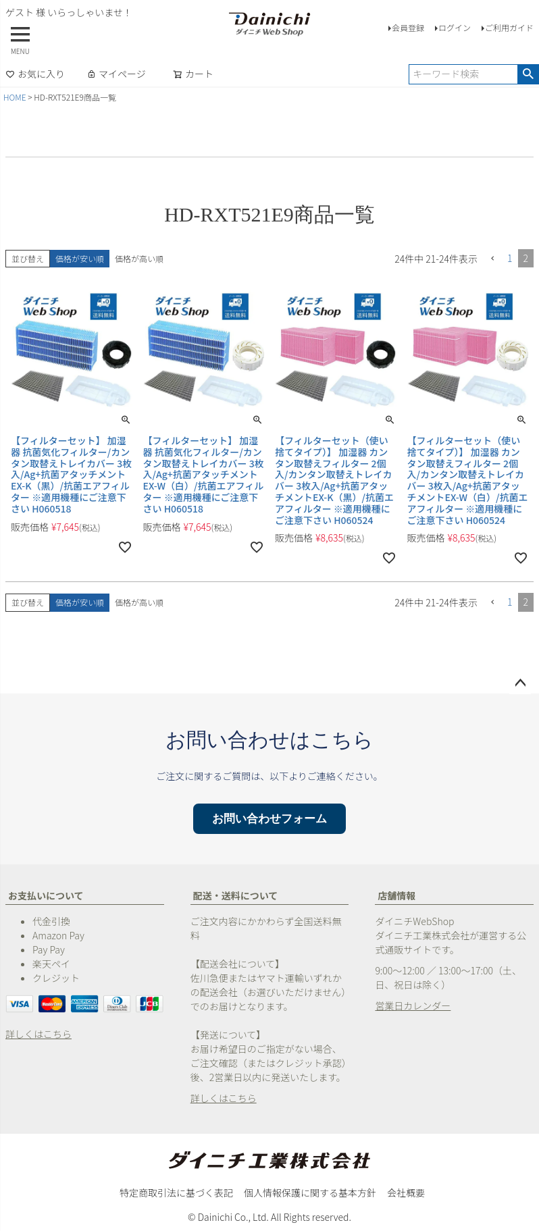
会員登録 (408, 27)
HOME (14, 97)
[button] (492, 259)
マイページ (116, 73)
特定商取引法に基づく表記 (176, 1192)
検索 (527, 74)
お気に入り (35, 73)
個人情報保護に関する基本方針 (310, 1192)
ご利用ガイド (509, 27)
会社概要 (406, 1192)
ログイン (454, 27)
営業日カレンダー (413, 1005)
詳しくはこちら (38, 1034)
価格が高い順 (139, 258)
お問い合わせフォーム (269, 818)
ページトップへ (520, 683)
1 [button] (510, 258)
